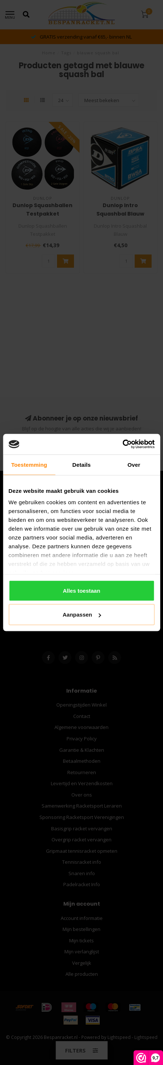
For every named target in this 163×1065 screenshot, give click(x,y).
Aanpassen (82, 614)
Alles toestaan (81, 590)
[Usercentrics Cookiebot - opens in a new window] (122, 444)
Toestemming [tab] (29, 464)
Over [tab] (134, 464)
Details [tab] (81, 464)
